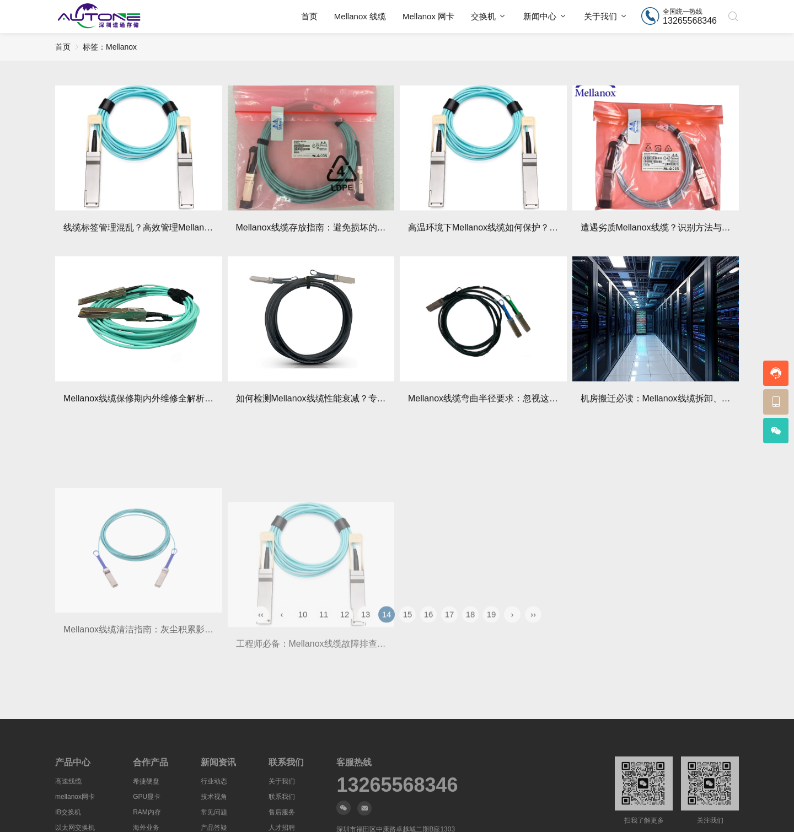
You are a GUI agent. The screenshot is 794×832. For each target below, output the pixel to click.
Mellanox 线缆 (360, 16)
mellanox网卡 (75, 797)
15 (407, 630)
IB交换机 (68, 812)
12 (345, 630)
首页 (309, 16)
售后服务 (282, 812)
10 (303, 630)
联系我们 (282, 797)
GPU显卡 (146, 797)
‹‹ (261, 630)
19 (491, 630)
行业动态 (214, 781)
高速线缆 (68, 781)
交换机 (483, 16)
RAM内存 (147, 812)
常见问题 (214, 812)
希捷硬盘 (146, 781)
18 (470, 630)
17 (449, 630)
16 (428, 630)
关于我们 (600, 16)
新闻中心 (539, 16)
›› (533, 630)
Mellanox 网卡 (428, 16)
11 (324, 630)
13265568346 (397, 785)
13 (366, 630)
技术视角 (214, 797)
